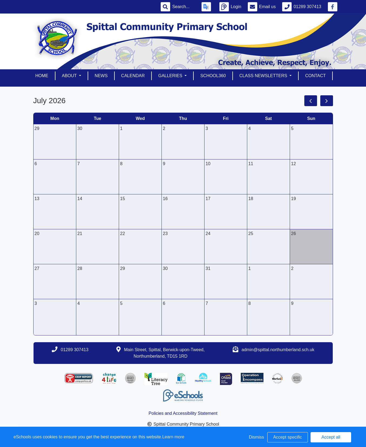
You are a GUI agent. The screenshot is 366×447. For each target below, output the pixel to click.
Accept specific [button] (287, 437)
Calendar (133, 75)
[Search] (183, 6)
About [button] (70, 75)
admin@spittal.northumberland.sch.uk (278, 349)
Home (41, 75)
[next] (326, 100)
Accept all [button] (330, 437)
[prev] (310, 100)
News (101, 75)
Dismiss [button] (256, 437)
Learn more (173, 437)
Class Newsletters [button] (263, 75)
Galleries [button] (170, 75)
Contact (315, 75)
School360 (213, 75)
